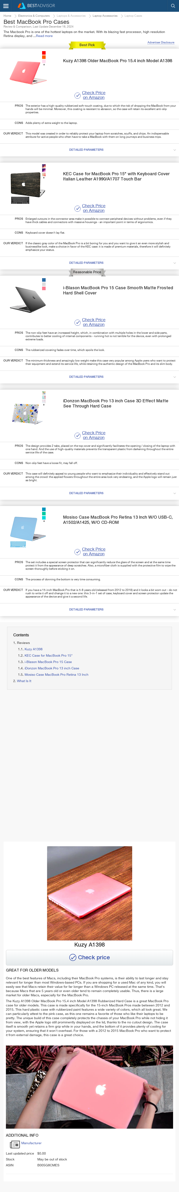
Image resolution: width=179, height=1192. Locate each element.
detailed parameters (123, 150)
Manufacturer (26, 1145)
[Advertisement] (87, 732)
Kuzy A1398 (34, 649)
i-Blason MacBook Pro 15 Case (48, 662)
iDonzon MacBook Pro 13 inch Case (52, 668)
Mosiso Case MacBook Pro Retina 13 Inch (56, 674)
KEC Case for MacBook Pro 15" (49, 655)
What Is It (24, 681)
